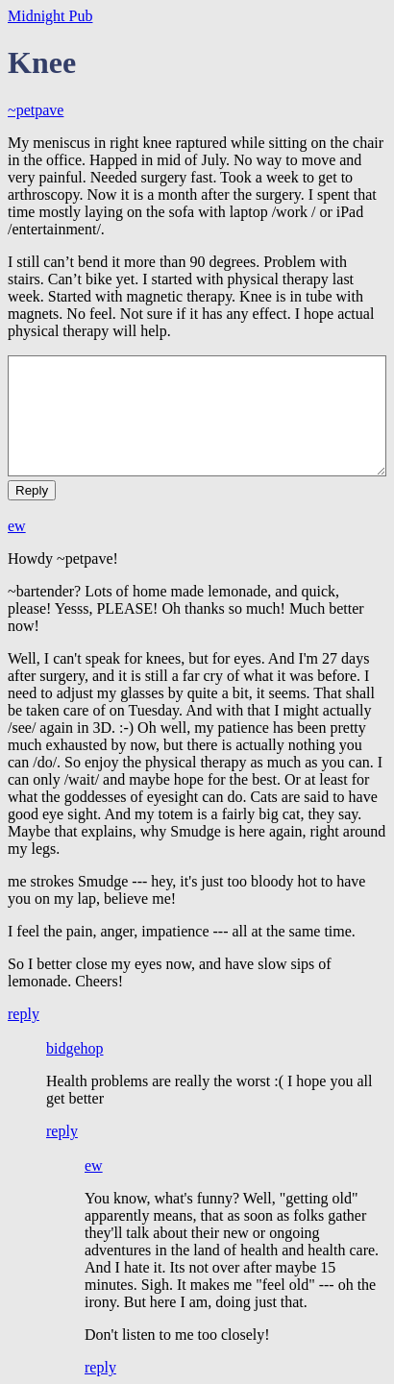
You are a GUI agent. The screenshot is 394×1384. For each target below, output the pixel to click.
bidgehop (75, 1048)
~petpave (35, 110)
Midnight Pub (50, 16)
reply (23, 1014)
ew (17, 526)
